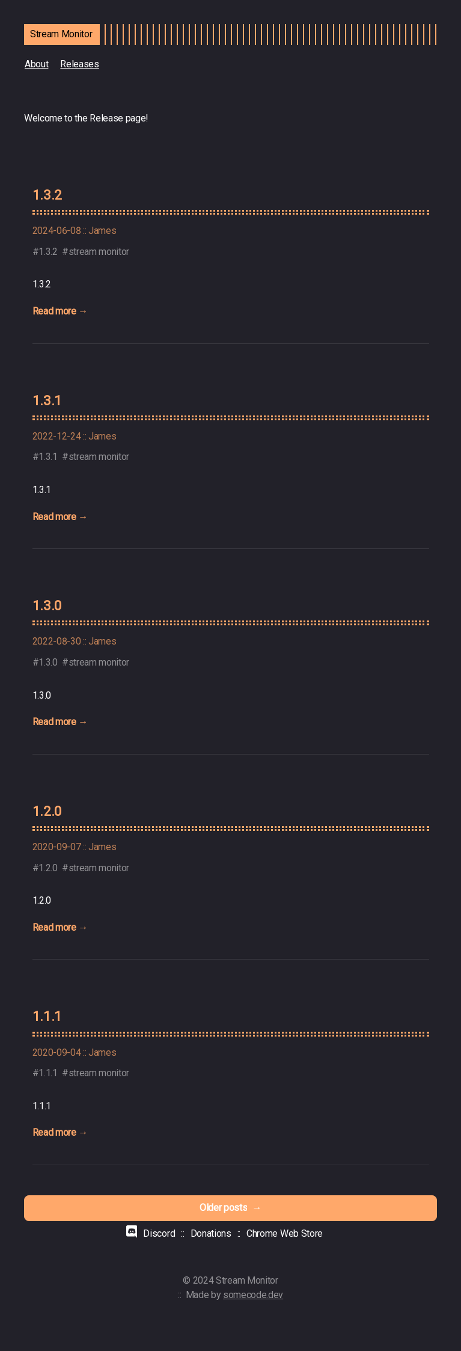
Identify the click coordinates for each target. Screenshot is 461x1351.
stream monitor (99, 251)
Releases (79, 64)
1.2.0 (47, 811)
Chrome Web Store (284, 1233)
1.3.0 (47, 605)
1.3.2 (47, 195)
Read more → (60, 311)
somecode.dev (253, 1294)
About (36, 64)
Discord (159, 1233)
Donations (211, 1233)
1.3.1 (47, 400)
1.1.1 (47, 1016)
